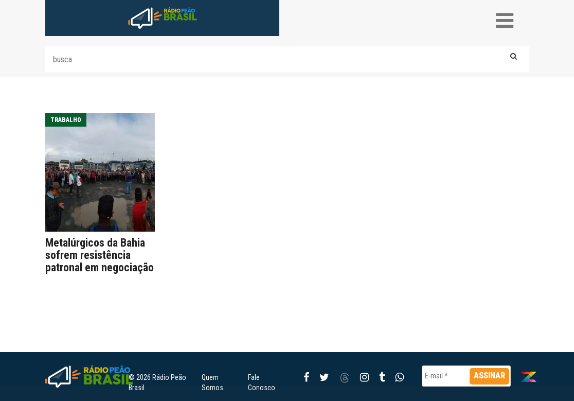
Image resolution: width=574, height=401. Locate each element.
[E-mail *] (466, 376)
